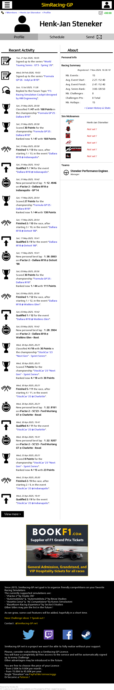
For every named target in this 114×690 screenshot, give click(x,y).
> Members (11, 12)
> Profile (46, 12)
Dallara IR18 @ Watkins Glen (33, 319)
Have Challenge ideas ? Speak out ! (25, 618)
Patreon (24, 677)
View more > (12, 514)
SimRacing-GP (57, 5)
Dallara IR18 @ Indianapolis (32, 172)
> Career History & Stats (97, 108)
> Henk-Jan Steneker (29, 12)
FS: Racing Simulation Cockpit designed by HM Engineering (36, 95)
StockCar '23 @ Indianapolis (32, 488)
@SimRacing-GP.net (26, 623)
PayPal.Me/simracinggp (42, 674)
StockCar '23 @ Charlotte (31, 396)
